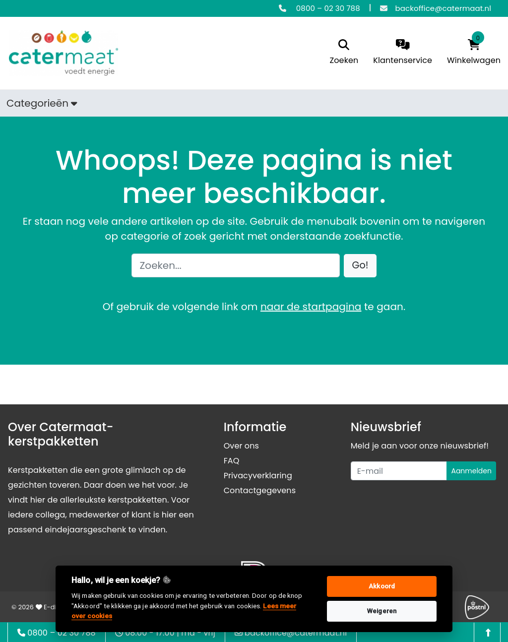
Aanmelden (471, 471)
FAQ (232, 460)
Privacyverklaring (258, 475)
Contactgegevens (260, 490)
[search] (344, 52)
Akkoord (382, 586)
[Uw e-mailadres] (399, 470)
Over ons (241, 445)
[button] (360, 265)
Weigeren (381, 611)
